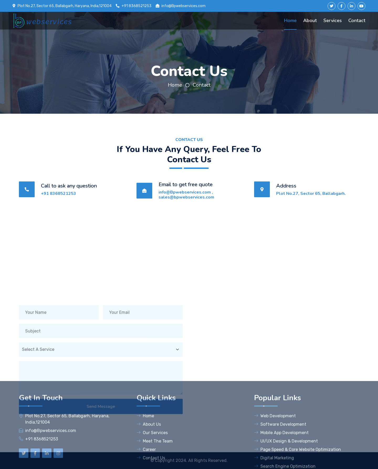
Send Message (101, 423)
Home (290, 20)
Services (332, 20)
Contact (356, 20)
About (310, 20)
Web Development (275, 461)
